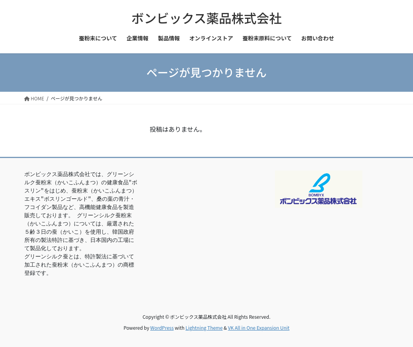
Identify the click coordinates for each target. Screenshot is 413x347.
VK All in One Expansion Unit (258, 327)
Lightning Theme (204, 327)
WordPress (162, 327)
